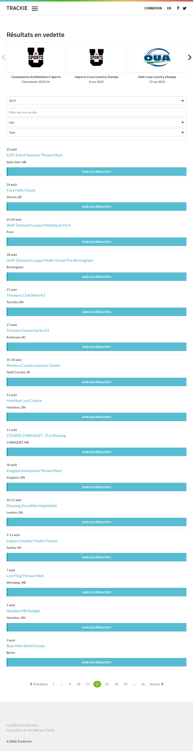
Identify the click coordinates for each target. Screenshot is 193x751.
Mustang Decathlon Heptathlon (32, 505)
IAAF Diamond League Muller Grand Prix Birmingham (50, 260)
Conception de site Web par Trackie (31, 730)
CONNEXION (153, 8)
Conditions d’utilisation (23, 725)
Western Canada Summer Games (33, 365)
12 (97, 684)
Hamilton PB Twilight (23, 611)
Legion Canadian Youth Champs (32, 540)
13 (106, 684)
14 (116, 684)
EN (169, 8)
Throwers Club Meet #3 (26, 295)
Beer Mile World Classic (26, 646)
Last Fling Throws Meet (25, 575)
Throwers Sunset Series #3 (28, 330)
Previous (3, 57)
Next (189, 57)
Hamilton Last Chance (24, 400)
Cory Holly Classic (21, 190)
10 (78, 684)
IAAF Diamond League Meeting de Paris (39, 225)
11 (88, 684)
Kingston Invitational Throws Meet (34, 470)
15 (125, 684)
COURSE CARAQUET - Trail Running (36, 435)
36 (143, 684)
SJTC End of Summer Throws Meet (34, 155)
